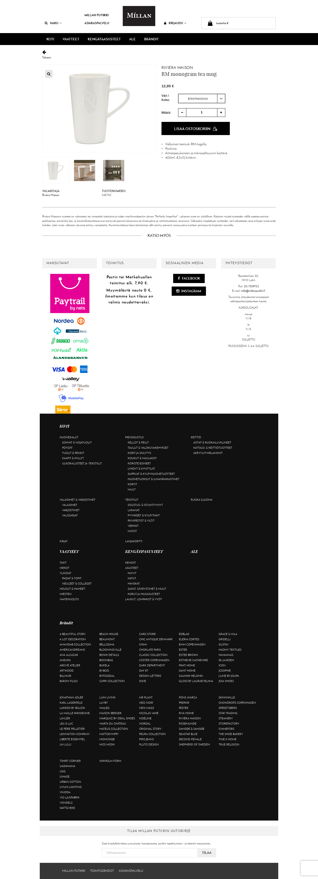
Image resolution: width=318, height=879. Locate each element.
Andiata (65, 660)
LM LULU (65, 744)
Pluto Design (149, 744)
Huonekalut (69, 437)
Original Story (150, 729)
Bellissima (106, 644)
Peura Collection (152, 734)
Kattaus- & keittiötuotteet (212, 447)
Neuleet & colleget (77, 583)
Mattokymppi (108, 734)
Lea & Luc (66, 723)
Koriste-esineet (139, 463)
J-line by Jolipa (229, 676)
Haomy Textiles (230, 649)
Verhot (133, 526)
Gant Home (187, 670)
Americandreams (72, 649)
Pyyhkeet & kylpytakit (144, 515)
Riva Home (186, 713)
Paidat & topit (71, 578)
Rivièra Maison (177, 67)
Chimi (143, 644)
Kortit (132, 484)
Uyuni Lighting (71, 787)
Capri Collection (112, 681)
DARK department (152, 665)
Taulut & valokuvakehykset (148, 447)
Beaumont (107, 639)
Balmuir (65, 676)
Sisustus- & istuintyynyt (145, 505)
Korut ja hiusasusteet (144, 594)
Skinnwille (227, 697)
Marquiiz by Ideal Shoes (117, 718)
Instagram (188, 291)
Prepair (184, 702)
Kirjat (64, 541)
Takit (63, 562)
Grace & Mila (228, 634)
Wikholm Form (110, 761)
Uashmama (67, 766)
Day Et (143, 670)
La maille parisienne (75, 713)
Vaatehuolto (69, 599)
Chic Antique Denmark (156, 639)
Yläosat (65, 573)
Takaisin (159, 54)
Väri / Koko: (165, 98)
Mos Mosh (107, 744)
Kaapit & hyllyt (73, 458)
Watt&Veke (67, 808)
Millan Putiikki (96, 15)
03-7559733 (251, 286)
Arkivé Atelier (70, 665)
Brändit (151, 39)
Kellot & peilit (138, 442)
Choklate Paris (150, 649)
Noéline (145, 718)
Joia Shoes (226, 681)
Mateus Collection (113, 729)
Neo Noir (146, 702)
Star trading (228, 713)
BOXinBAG (106, 660)
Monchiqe (107, 739)
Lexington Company (75, 734)
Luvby (103, 702)
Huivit (132, 573)
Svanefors (226, 729)
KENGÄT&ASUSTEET (104, 39)
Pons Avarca (188, 697)
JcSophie (225, 670)
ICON (222, 665)
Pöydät (67, 447)
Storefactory (229, 723)
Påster (183, 708)
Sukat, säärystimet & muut (147, 588)
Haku (53, 23)
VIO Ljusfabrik (70, 797)
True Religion (229, 744)
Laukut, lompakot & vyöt (143, 599)
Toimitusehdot (102, 871)
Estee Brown (188, 655)
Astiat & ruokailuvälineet (212, 442)
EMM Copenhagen (192, 644)
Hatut (132, 578)
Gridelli (225, 639)
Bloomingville (110, 649)
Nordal (145, 723)
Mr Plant (146, 697)
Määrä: (166, 112)
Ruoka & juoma (201, 499)
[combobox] (201, 98)
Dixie (142, 681)
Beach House (108, 634)
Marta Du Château (112, 723)
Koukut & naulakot (142, 458)
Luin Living (107, 697)
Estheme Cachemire (193, 660)
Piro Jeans (146, 739)
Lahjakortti (133, 541)
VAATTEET (71, 39)
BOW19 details (109, 655)
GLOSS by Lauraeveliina (196, 681)
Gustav (224, 644)
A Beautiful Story (73, 634)
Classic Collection (153, 655)
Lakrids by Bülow (72, 708)
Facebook (189, 278)
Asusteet (131, 568)
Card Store (147, 634)
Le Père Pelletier (72, 729)
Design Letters (150, 676)
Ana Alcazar (69, 655)
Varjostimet (71, 510)
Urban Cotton (70, 781)
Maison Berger (110, 713)
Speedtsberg (228, 708)
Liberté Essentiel (72, 739)
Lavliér (65, 718)
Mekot (64, 568)
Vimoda (65, 792)
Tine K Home (228, 739)
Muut (132, 489)
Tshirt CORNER (70, 761)
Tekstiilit (131, 499)
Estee (183, 649)
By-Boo (104, 670)
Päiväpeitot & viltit (141, 520)
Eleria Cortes (189, 639)
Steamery (226, 718)
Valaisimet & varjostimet (77, 499)
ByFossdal (107, 676)
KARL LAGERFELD (71, 702)
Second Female (190, 739)
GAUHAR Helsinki (191, 676)
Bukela (104, 665)
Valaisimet (69, 505)
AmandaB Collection (75, 644)
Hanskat (134, 583)
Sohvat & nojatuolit (77, 442)
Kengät (130, 562)
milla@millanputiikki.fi (253, 291)
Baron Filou (69, 681)
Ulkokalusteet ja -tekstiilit (82, 463)
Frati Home (187, 665)
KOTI (50, 39)
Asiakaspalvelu (96, 23)
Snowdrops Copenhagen (237, 702)
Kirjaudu (175, 23)
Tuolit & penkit (73, 453)
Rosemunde (188, 723)
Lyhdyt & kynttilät (141, 468)
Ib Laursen (226, 660)
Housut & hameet (72, 588)
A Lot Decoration (73, 639)
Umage (65, 776)
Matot (132, 531)
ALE (132, 39)
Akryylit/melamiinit (208, 453)
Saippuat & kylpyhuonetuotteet (151, 474)
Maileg (104, 708)
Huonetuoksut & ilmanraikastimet (153, 479)
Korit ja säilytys (139, 453)
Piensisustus (134, 437)
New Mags (146, 708)
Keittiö (196, 437)
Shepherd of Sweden (194, 744)
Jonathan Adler (71, 697)
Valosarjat (70, 515)
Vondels (66, 802)
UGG (63, 771)
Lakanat (134, 510)
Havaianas (226, 655)
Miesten (66, 594)
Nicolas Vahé (149, 713)
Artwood (67, 670)
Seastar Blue (188, 734)
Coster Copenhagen (154, 660)
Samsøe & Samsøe (191, 729)
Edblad (184, 634)
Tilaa (206, 852)
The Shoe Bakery (231, 734)
